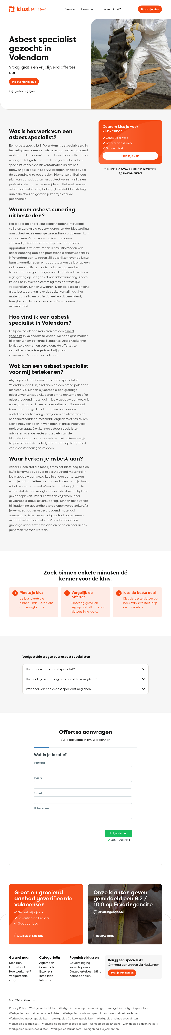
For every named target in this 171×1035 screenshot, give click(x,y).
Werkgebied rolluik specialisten (29, 1029)
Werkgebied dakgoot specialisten (129, 1008)
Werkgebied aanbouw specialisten (85, 1013)
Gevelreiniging (79, 963)
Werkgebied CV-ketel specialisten (73, 1018)
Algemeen (46, 963)
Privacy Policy (18, 1008)
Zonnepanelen (80, 976)
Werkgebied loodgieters (24, 1023)
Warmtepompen (81, 967)
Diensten (70, 9)
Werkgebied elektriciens (105, 1023)
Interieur (45, 980)
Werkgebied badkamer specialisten (64, 1023)
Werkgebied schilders (42, 1008)
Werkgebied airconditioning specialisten (34, 1013)
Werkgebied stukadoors (66, 1029)
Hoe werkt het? (111, 9)
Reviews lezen (105, 936)
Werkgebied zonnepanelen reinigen (82, 1008)
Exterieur (45, 971)
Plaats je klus (150, 9)
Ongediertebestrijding (85, 971)
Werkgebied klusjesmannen (101, 1029)
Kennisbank (88, 9)
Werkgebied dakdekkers (125, 1013)
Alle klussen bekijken (30, 936)
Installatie (46, 976)
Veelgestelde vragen (18, 978)
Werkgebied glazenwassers (140, 1023)
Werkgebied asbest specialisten (29, 1018)
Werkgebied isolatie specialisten (117, 1018)
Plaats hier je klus (24, 82)
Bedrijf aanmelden (122, 972)
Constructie (47, 967)
